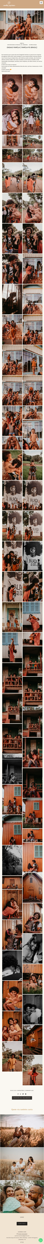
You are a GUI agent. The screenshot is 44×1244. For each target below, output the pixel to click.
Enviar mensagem (22, 1233)
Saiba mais (22, 1223)
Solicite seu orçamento (22, 1097)
